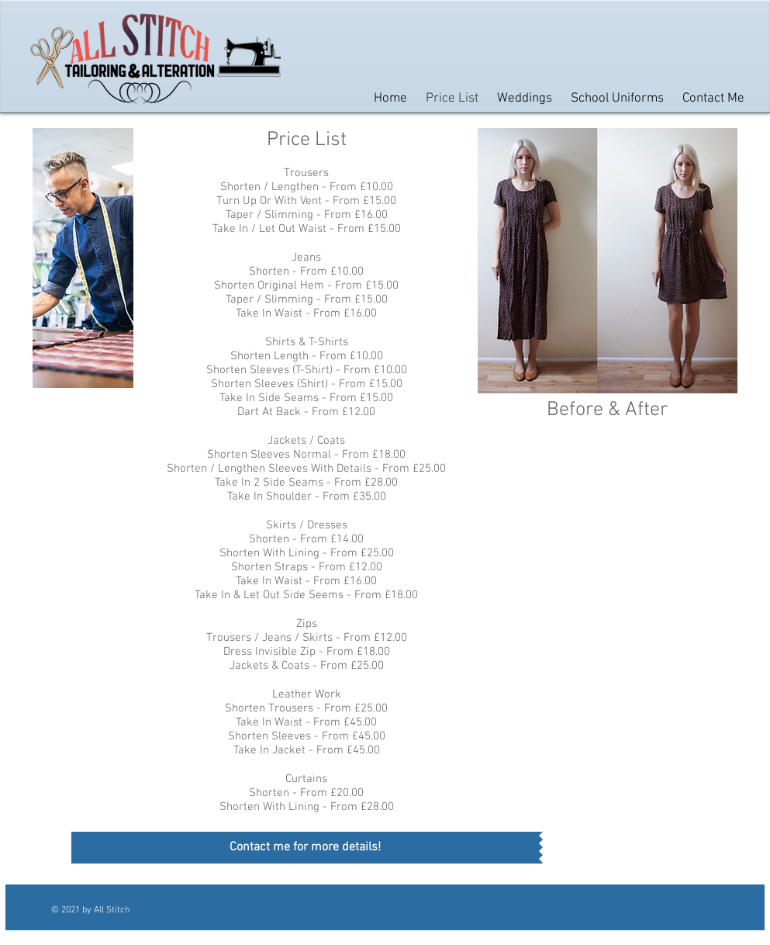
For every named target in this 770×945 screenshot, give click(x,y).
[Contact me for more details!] (305, 848)
